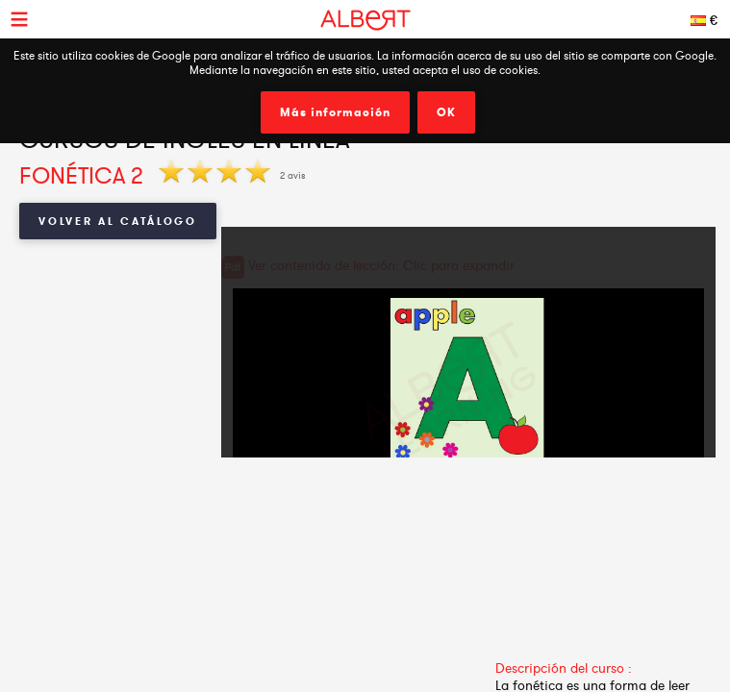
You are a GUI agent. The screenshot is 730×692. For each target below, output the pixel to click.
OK (446, 112)
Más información (335, 112)
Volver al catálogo (117, 221)
